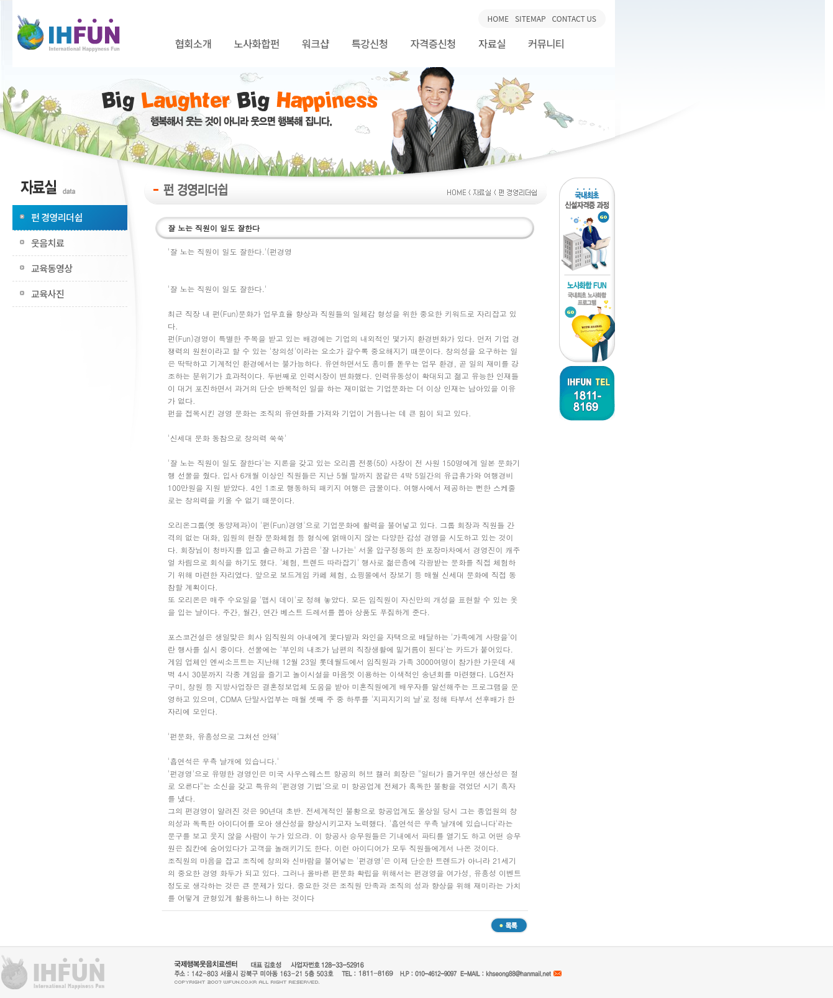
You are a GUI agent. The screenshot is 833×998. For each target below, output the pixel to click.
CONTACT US (574, 18)
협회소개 (193, 43)
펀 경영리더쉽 (57, 217)
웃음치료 (47, 242)
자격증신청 (432, 43)
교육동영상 (52, 268)
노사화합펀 (256, 43)
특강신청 (370, 43)
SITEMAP (530, 18)
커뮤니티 (546, 43)
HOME (498, 18)
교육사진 (47, 293)
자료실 (492, 43)
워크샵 (315, 43)
